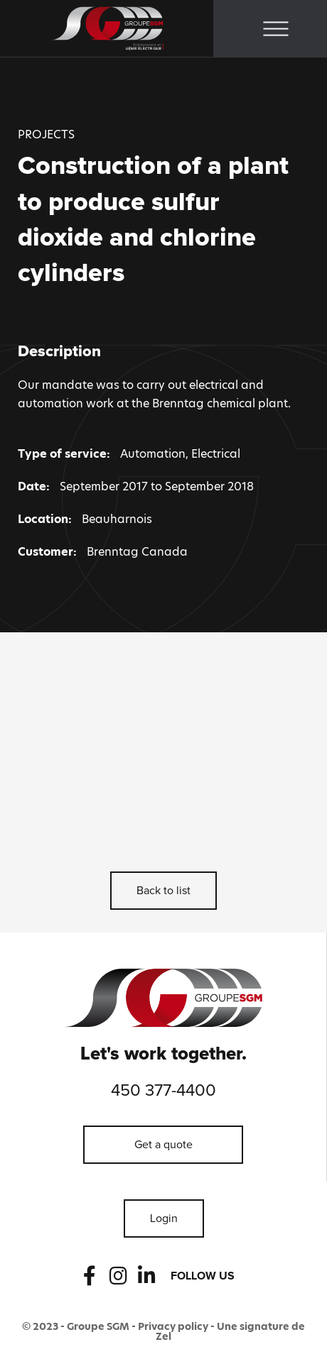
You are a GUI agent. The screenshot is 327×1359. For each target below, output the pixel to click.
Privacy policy (173, 1326)
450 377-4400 (163, 1090)
